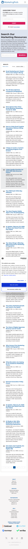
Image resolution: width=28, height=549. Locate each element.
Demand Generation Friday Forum (14, 382)
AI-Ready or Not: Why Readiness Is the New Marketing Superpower (13, 423)
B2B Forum (14, 493)
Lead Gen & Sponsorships (14, 499)
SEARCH (22, 55)
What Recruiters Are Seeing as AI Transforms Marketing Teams (15, 363)
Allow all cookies (14, 284)
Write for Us (14, 502)
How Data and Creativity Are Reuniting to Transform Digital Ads (15, 447)
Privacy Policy (14, 516)
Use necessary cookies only (14, 289)
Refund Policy (14, 513)
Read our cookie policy (10, 275)
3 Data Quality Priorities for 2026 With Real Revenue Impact (14, 171)
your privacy (17, 27)
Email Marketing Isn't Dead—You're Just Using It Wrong (15, 72)
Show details (20, 280)
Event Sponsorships (14, 501)
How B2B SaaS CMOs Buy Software (14, 191)
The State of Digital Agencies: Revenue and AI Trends (15, 327)
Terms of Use (14, 514)
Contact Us (14, 510)
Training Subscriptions (14, 490)
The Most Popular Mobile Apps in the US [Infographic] (15, 212)
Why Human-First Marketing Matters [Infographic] (15, 346)
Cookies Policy (14, 517)
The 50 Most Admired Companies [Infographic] (14, 90)
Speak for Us (14, 503)
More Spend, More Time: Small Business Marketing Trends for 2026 (14, 108)
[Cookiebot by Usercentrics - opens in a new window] (20, 258)
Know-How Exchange (14, 511)
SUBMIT (14, 23)
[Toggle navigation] (25, 2)
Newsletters (13, 484)
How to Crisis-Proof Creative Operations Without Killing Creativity (15, 128)
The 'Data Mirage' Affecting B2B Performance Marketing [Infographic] (15, 244)
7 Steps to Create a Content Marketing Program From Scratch (14, 149)
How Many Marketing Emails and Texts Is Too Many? (15, 306)
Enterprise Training (14, 491)
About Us (14, 481)
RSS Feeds (14, 482)
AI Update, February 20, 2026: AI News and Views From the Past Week (15, 228)
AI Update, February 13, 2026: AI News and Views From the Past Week (15, 406)
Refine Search (5, 66)
